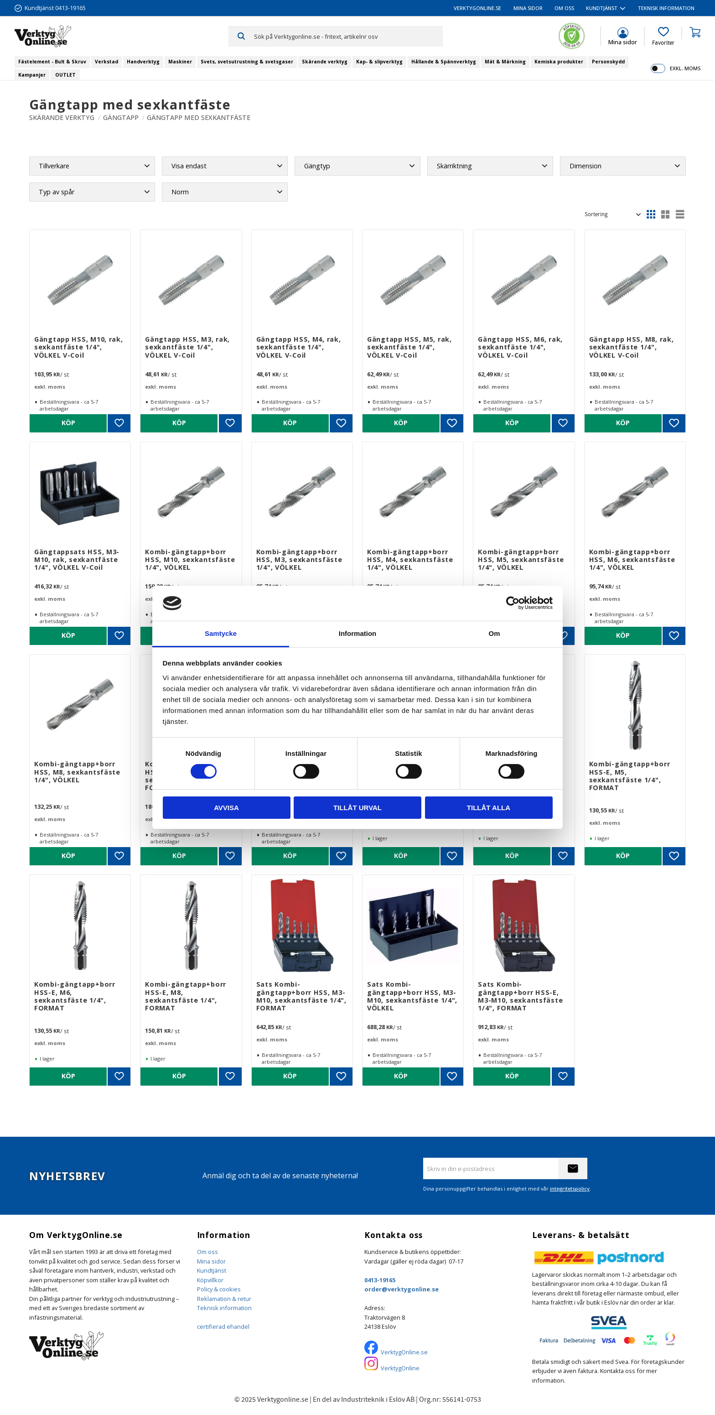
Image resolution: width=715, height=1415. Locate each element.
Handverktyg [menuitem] (143, 61)
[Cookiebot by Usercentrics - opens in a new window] (513, 603)
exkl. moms (685, 68)
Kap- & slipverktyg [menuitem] (379, 61)
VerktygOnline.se (404, 1352)
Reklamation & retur (224, 1299)
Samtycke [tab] (221, 633)
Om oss (207, 1252)
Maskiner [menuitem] (180, 61)
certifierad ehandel (223, 1326)
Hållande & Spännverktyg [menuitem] (443, 61)
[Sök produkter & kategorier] (348, 36)
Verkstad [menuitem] (106, 61)
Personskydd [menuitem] (608, 61)
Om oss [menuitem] (564, 8)
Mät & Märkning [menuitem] (505, 61)
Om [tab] (494, 633)
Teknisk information (224, 1308)
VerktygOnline (400, 1368)
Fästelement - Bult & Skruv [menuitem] (52, 61)
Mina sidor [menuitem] (528, 8)
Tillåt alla (488, 808)
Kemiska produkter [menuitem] (558, 61)
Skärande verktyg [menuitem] (324, 61)
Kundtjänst (211, 1270)
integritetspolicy (570, 1188)
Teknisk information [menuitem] (666, 8)
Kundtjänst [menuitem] (601, 8)
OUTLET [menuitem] (65, 75)
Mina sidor (211, 1261)
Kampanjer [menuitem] (32, 75)
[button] (663, 36)
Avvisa (226, 808)
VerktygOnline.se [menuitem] (477, 8)
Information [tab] (358, 633)
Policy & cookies (219, 1289)
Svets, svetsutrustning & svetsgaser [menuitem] (247, 61)
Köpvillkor (210, 1280)
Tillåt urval (357, 808)
